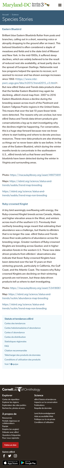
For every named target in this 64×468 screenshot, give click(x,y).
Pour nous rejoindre (10, 438)
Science (15, 15)
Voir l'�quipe (11, 364)
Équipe (5, 426)
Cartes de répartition (10, 399)
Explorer (7, 395)
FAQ (7, 346)
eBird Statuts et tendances (45, 399)
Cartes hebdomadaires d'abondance (23, 328)
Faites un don (10, 445)
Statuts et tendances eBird (19, 319)
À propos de (9, 414)
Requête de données (43, 408)
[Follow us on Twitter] (9, 456)
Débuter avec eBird (10, 432)
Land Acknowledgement (44, 413)
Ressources (7, 418)
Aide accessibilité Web (43, 416)
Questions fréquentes (11, 435)
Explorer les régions (10, 402)
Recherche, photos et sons (13, 408)
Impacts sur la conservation (45, 402)
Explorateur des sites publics (14, 405)
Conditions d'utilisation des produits (23, 359)
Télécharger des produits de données (23, 355)
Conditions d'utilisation (44, 422)
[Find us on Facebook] (4, 456)
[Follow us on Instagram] (15, 456)
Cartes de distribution (15, 337)
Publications (39, 405)
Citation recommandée (16, 350)
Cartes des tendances (15, 323)
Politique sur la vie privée (44, 419)
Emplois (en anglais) (10, 429)
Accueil (5, 15)
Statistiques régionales (15, 341)
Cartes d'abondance (15, 332)
